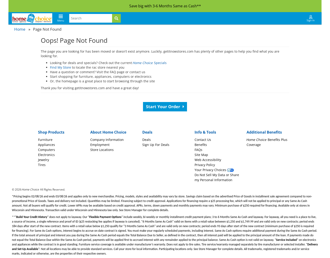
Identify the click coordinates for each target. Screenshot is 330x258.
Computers (46, 150)
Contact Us (203, 139)
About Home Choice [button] (108, 132)
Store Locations (102, 150)
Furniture (45, 139)
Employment (100, 144)
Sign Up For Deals (155, 144)
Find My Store (60, 67)
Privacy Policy (205, 165)
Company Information (107, 139)
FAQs (198, 150)
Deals (146, 139)
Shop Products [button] (51, 132)
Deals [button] (147, 132)
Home (19, 29)
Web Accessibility (208, 160)
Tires (42, 165)
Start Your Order (165, 106)
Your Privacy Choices (214, 170)
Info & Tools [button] (205, 132)
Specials (150, 63)
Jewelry (43, 160)
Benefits (201, 144)
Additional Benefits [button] (264, 132)
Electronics (46, 155)
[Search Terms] (90, 18)
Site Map (201, 155)
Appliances (46, 144)
